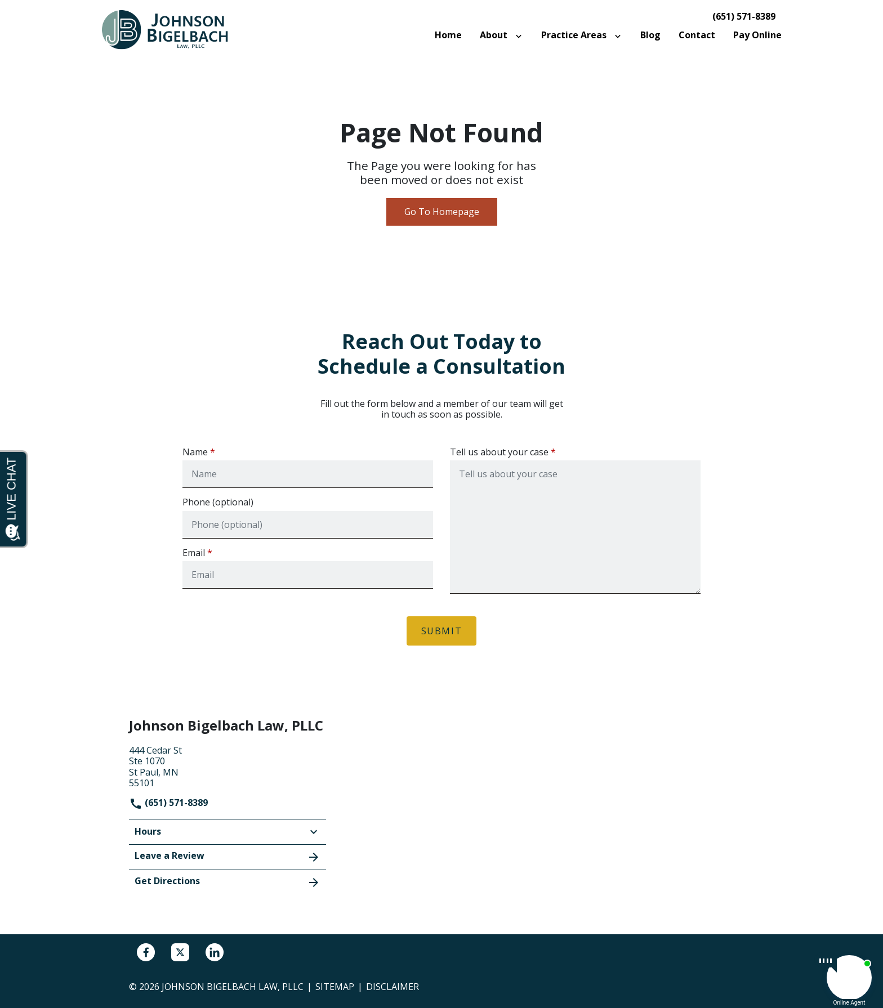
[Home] (448, 35)
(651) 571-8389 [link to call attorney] (743, 16)
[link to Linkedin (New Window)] (215, 952)
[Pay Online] (757, 35)
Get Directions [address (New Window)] (227, 882)
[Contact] (697, 35)
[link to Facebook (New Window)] (146, 952)
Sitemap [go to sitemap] (334, 986)
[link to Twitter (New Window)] (180, 952)
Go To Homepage (441, 211)
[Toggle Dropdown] (521, 35)
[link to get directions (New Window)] (227, 765)
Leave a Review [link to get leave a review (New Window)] (227, 856)
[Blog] (650, 35)
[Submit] (442, 631)
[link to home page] (171, 29)
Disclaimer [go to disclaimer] (392, 986)
